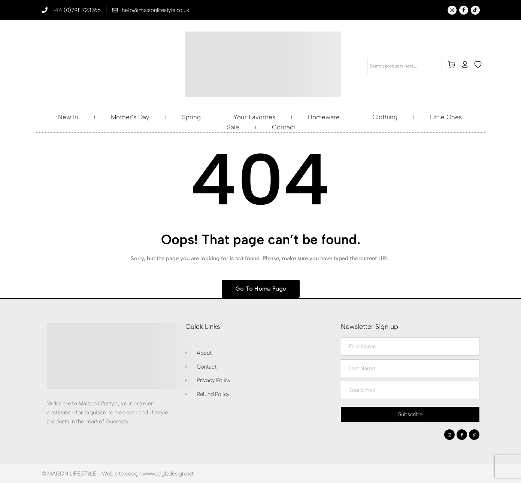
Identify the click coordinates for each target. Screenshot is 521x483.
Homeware (324, 117)
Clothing (384, 117)
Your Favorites (254, 117)
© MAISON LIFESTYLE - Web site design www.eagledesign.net (118, 473)
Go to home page (260, 288)
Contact (284, 127)
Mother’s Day (130, 117)
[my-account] (466, 66)
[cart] (453, 66)
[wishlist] (479, 66)
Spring (191, 117)
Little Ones (446, 117)
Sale (233, 127)
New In (68, 117)
